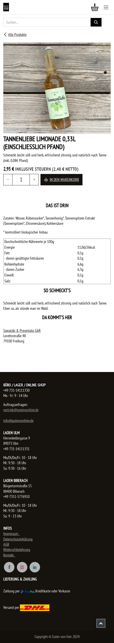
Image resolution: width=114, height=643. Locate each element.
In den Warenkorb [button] (61, 179)
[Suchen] (96, 22)
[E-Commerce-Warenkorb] (95, 7)
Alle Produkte (14, 34)
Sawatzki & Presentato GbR (22, 330)
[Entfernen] (7, 179)
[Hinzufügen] (34, 179)
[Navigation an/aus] (106, 7)
